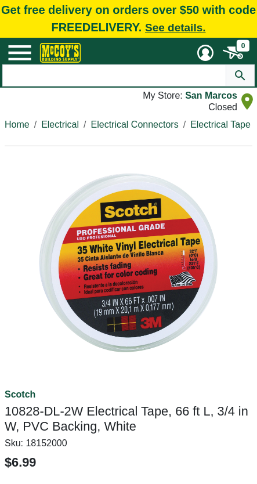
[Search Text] (114, 75)
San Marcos (211, 95)
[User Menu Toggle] (205, 53)
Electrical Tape (220, 124)
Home (17, 124)
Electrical (60, 124)
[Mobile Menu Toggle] (20, 53)
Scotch (20, 394)
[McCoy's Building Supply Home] (60, 52)
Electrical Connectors (135, 124)
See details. (175, 27)
